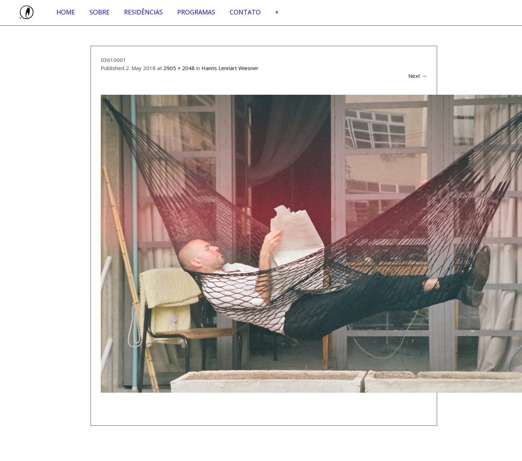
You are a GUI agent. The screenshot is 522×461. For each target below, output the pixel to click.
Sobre (99, 12)
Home (65, 12)
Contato (245, 12)
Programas (196, 12)
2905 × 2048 (179, 67)
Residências (143, 12)
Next (417, 75)
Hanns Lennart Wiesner (230, 67)
